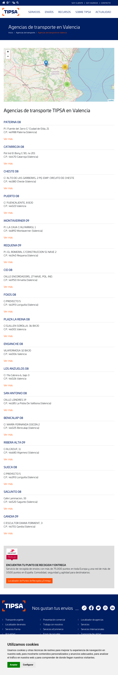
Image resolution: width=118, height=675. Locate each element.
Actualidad (103, 12)
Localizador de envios (15, 624)
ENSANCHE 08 (13, 344)
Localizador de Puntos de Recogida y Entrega (29, 580)
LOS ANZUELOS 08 (16, 368)
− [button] (8, 56)
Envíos (49, 12)
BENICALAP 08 (13, 418)
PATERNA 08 (12, 122)
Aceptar (14, 664)
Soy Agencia (92, 3)
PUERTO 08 (11, 196)
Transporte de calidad (91, 633)
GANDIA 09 (11, 516)
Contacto (106, 3)
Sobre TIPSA (83, 12)
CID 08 (8, 270)
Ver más (8, 138)
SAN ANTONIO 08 (15, 393)
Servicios (34, 12)
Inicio (10, 32)
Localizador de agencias (92, 619)
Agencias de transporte (25, 32)
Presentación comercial (54, 619)
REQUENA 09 (12, 245)
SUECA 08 (10, 467)
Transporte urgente (14, 619)
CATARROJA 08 (14, 147)
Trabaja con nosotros (53, 624)
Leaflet (111, 100)
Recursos (64, 12)
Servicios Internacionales (92, 629)
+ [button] (8, 52)
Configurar (28, 664)
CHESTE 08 (11, 171)
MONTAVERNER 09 (16, 220)
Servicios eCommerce (53, 629)
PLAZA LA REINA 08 (17, 319)
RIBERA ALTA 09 (14, 442)
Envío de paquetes (51, 633)
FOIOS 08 (10, 294)
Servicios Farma (12, 629)
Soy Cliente (77, 3)
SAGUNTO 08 (12, 492)
